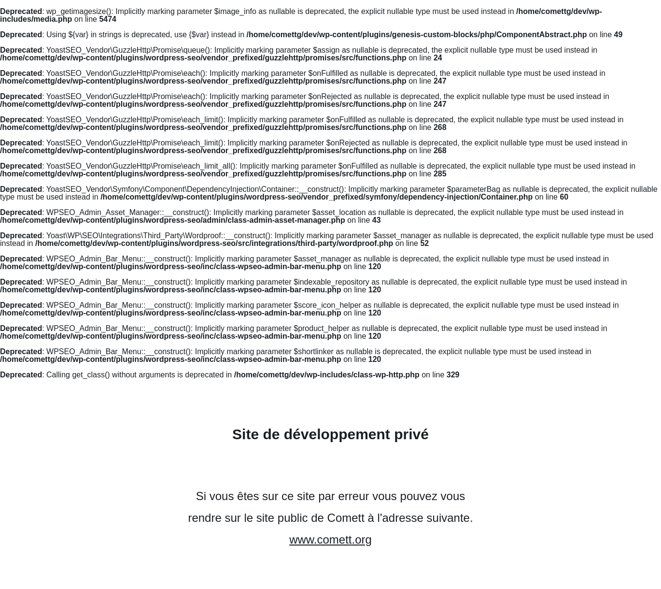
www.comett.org (330, 539)
